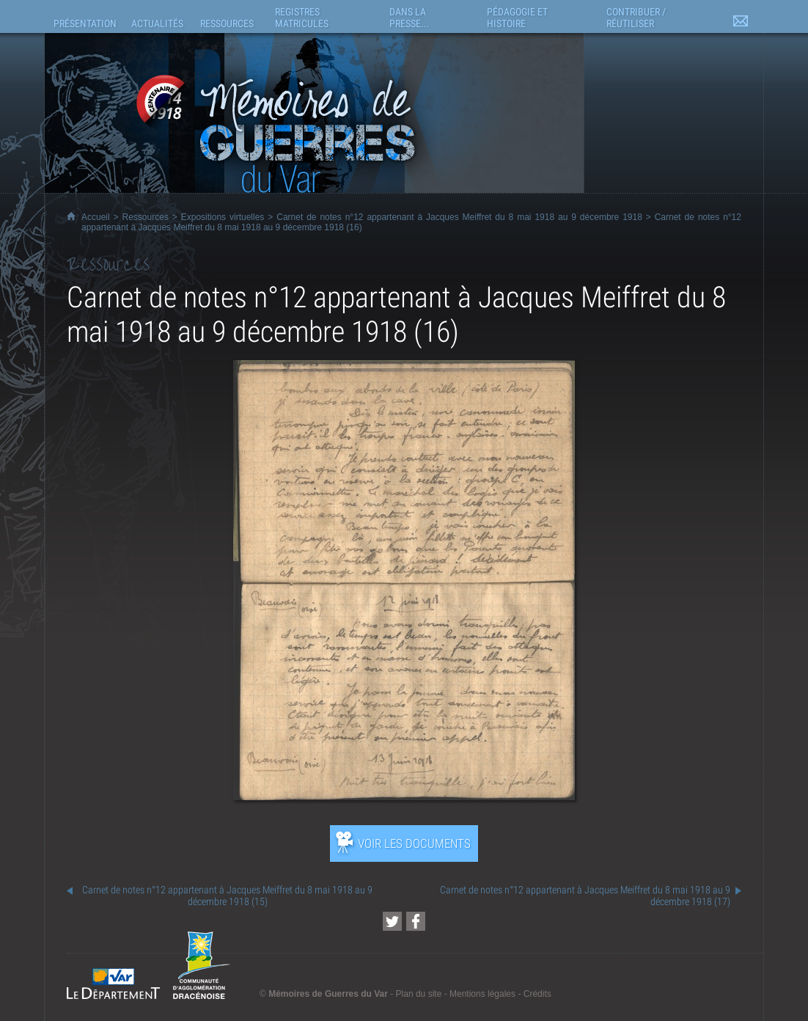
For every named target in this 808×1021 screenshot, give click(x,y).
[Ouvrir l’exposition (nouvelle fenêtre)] (404, 796)
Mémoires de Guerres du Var (328, 994)
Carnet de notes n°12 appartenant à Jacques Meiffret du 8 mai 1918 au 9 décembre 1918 (459, 217)
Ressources (145, 217)
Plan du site (419, 994)
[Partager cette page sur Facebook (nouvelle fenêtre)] (415, 921)
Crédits (537, 994)
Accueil (95, 217)
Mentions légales (482, 994)
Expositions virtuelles (223, 217)
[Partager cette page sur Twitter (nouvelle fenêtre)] (392, 921)
